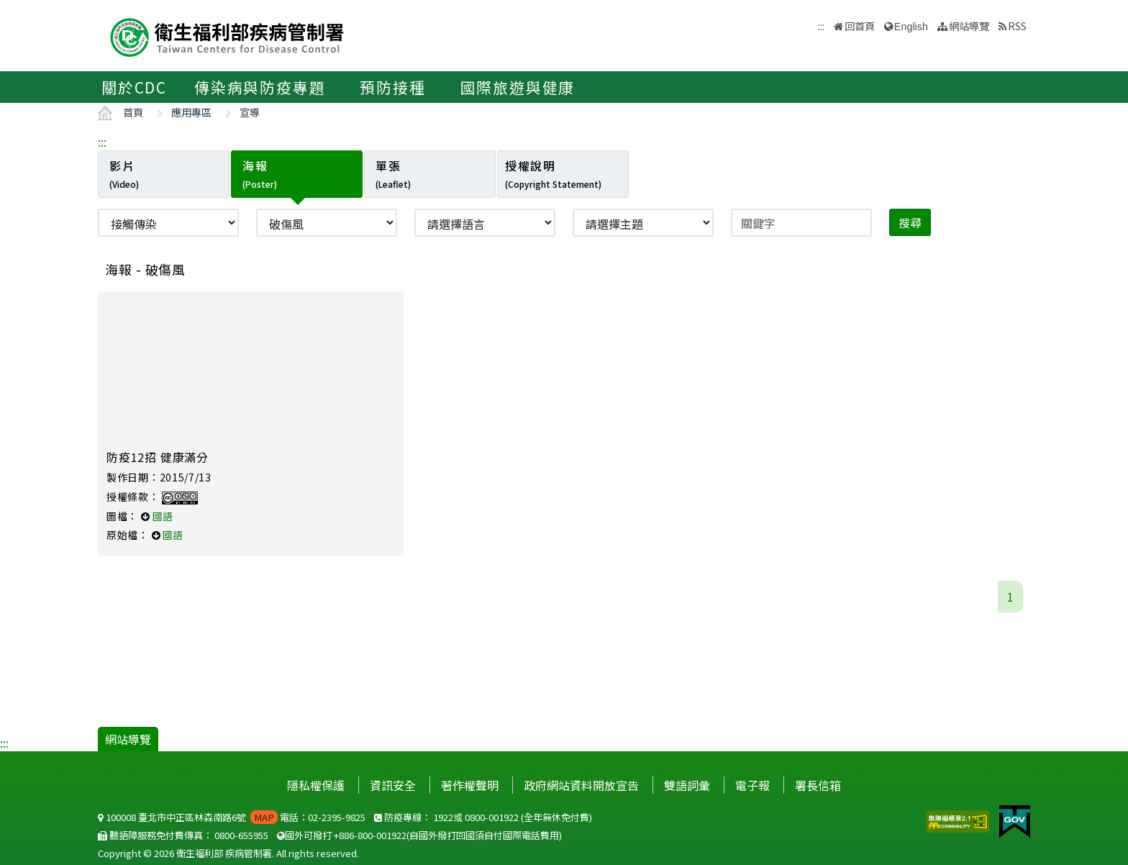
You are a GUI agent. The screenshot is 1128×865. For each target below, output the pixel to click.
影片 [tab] (124, 173)
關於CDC (134, 87)
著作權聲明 (470, 785)
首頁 (133, 111)
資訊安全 (393, 785)
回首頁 (860, 25)
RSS (1017, 25)
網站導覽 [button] (969, 25)
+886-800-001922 (370, 835)
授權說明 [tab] (553, 173)
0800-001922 (492, 817)
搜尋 (910, 222)
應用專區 (191, 111)
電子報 (752, 785)
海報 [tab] (259, 173)
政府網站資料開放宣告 (581, 785)
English (911, 26)
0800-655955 (241, 835)
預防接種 (392, 87)
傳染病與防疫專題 (259, 87)
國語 (163, 516)
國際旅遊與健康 (518, 87)
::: (102, 141)
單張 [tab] (393, 173)
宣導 (250, 111)
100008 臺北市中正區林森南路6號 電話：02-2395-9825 (231, 817)
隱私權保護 (316, 785)
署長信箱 (818, 785)
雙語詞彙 (687, 785)
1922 (443, 817)
